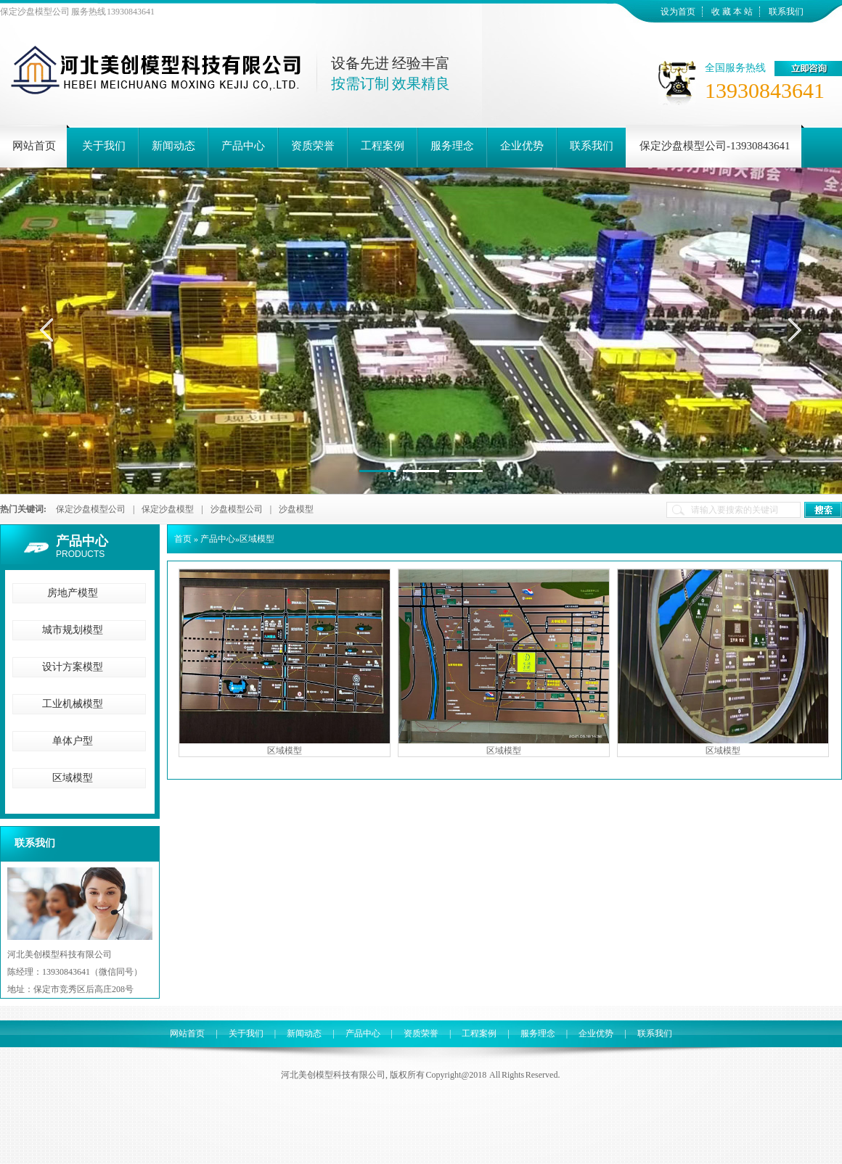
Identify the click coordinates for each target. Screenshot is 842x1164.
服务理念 (537, 1033)
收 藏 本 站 (732, 12)
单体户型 (72, 740)
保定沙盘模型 (168, 509)
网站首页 (187, 1033)
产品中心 (82, 541)
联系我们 (786, 12)
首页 (183, 539)
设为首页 (678, 12)
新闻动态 (304, 1033)
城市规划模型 (72, 629)
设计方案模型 (72, 666)
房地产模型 (72, 592)
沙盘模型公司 (236, 509)
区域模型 (72, 777)
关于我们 (246, 1033)
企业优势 (596, 1033)
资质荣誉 (421, 1033)
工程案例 (479, 1033)
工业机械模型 (72, 703)
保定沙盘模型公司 (91, 509)
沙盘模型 (296, 509)
